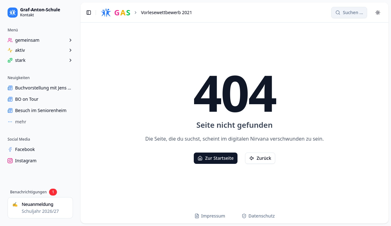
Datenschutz (258, 216)
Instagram (22, 161)
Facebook (21, 149)
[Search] (349, 12)
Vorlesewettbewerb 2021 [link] (166, 12)
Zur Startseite (216, 158)
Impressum (209, 216)
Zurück (260, 158)
